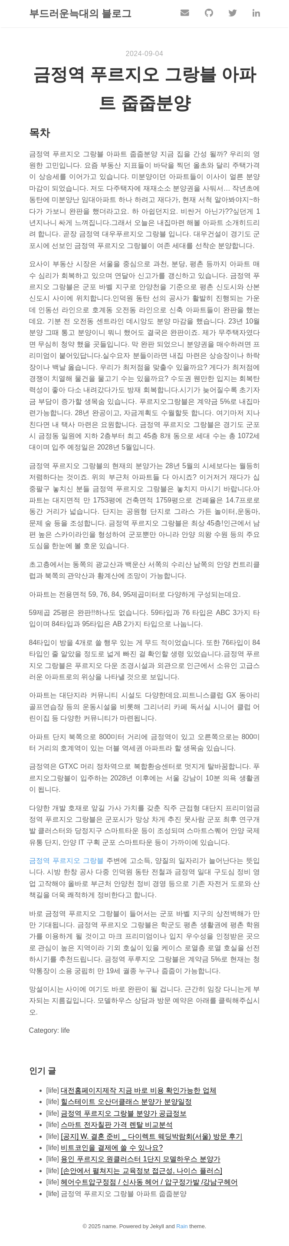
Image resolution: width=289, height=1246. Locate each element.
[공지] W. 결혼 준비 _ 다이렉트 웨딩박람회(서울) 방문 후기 (152, 1136)
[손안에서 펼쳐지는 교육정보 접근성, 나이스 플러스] (141, 1171)
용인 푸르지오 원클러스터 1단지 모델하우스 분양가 (140, 1159)
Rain (181, 1226)
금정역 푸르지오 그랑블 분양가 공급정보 (124, 1113)
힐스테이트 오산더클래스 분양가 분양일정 (126, 1102)
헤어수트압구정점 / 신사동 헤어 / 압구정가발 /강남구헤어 (149, 1182)
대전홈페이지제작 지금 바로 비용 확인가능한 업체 (138, 1090)
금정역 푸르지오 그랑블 (66, 861)
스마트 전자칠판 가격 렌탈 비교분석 (117, 1125)
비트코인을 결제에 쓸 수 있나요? (112, 1148)
